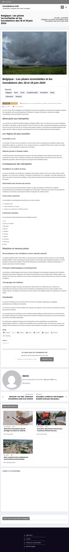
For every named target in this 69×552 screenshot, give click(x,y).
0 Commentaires (19, 106)
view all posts (26, 383)
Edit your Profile (49, 379)
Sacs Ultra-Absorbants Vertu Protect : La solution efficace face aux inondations (50, 429)
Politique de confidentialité (33, 542)
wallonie (8, 96)
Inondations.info (11, 6)
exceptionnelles (30, 92)
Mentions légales (30, 546)
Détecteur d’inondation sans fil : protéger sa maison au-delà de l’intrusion (15, 429)
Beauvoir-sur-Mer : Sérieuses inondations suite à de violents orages (19, 398)
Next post (39, 394)
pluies (49, 92)
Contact (28, 538)
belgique (8, 92)
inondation (41, 92)
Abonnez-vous (47, 359)
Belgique (14, 103)
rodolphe (7, 426)
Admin (25, 376)
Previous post (29, 394)
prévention (56, 92)
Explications (29, 535)
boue (15, 92)
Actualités (6, 103)
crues (21, 92)
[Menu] (62, 7)
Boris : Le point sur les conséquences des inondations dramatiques (16, 458)
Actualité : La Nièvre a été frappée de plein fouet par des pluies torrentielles (50, 398)
